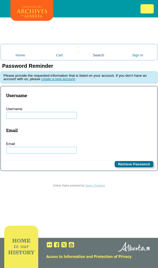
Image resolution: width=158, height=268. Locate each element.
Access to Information (65, 256)
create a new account (58, 79)
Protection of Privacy (112, 256)
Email (41, 148)
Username (41, 113)
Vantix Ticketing (95, 185)
